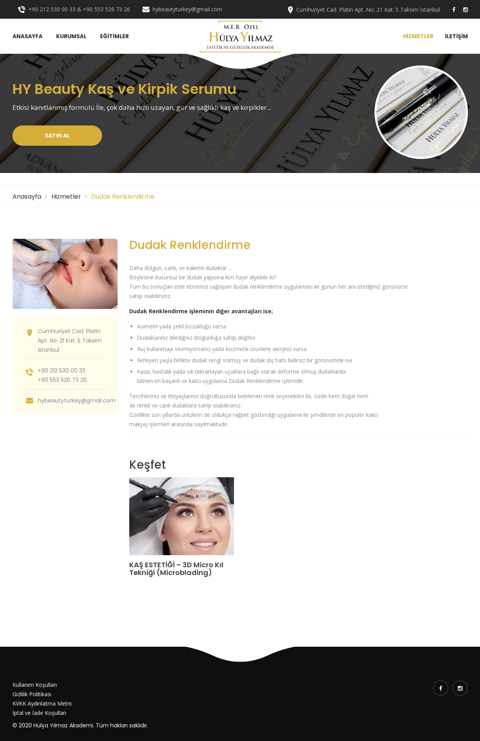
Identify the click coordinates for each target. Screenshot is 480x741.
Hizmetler (66, 196)
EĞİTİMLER (114, 36)
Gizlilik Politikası (31, 694)
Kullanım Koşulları (34, 684)
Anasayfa (26, 196)
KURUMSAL (71, 36)
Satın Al (57, 135)
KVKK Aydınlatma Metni (42, 703)
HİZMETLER (418, 36)
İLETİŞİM (456, 36)
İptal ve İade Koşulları (39, 712)
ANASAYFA (27, 36)
